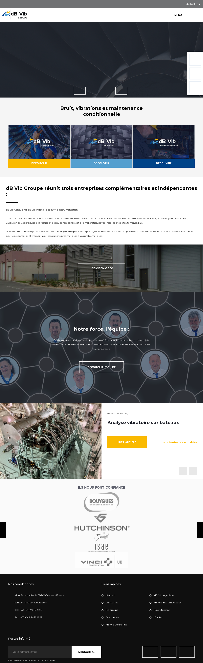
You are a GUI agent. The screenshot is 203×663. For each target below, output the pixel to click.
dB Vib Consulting (116, 622)
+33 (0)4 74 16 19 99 (31, 615)
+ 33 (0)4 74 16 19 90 (30, 608)
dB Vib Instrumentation (168, 600)
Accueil (110, 593)
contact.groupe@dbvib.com (31, 600)
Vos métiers (112, 615)
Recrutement (162, 608)
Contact (159, 615)
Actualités (190, 4)
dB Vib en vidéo (96, 266)
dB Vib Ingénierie (164, 593)
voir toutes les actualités (180, 440)
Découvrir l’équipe (101, 365)
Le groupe (112, 608)
